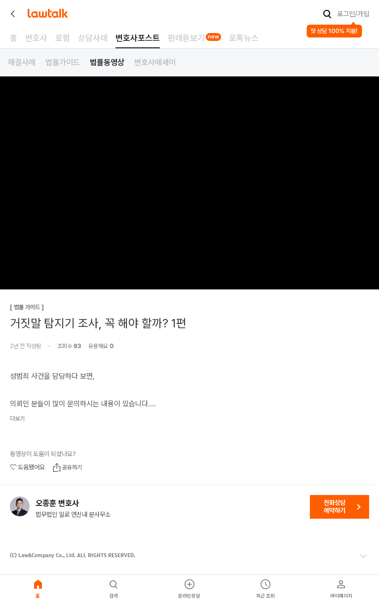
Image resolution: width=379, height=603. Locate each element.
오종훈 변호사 (57, 503)
